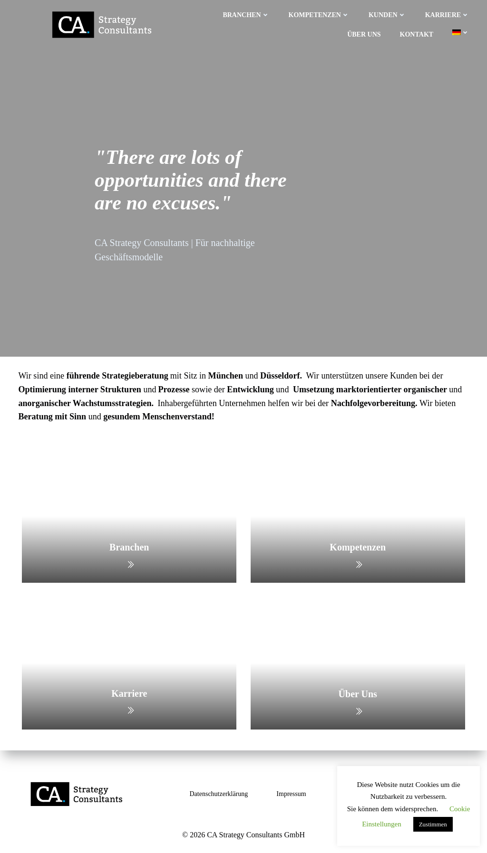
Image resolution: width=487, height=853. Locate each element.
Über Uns (357, 694)
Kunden (388, 14)
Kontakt (417, 34)
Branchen (247, 14)
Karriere (448, 14)
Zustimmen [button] (433, 824)
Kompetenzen (319, 14)
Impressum (291, 793)
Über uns (364, 34)
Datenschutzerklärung (219, 793)
